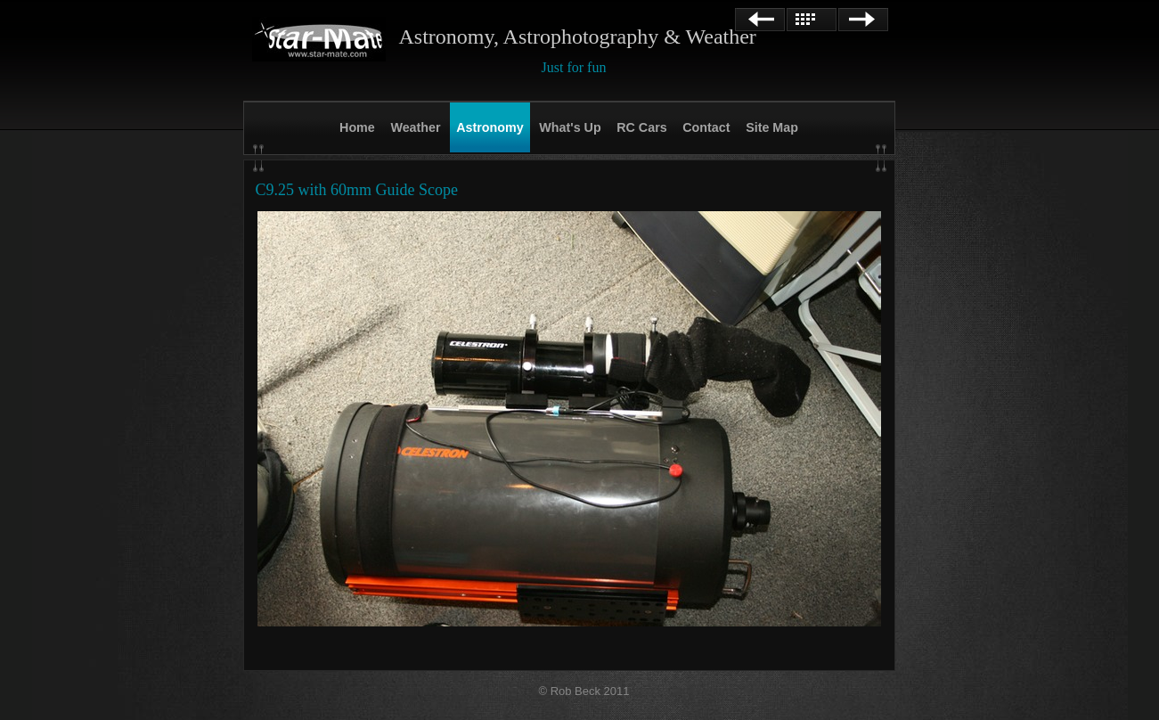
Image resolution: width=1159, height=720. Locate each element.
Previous (760, 19)
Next (863, 19)
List (812, 19)
